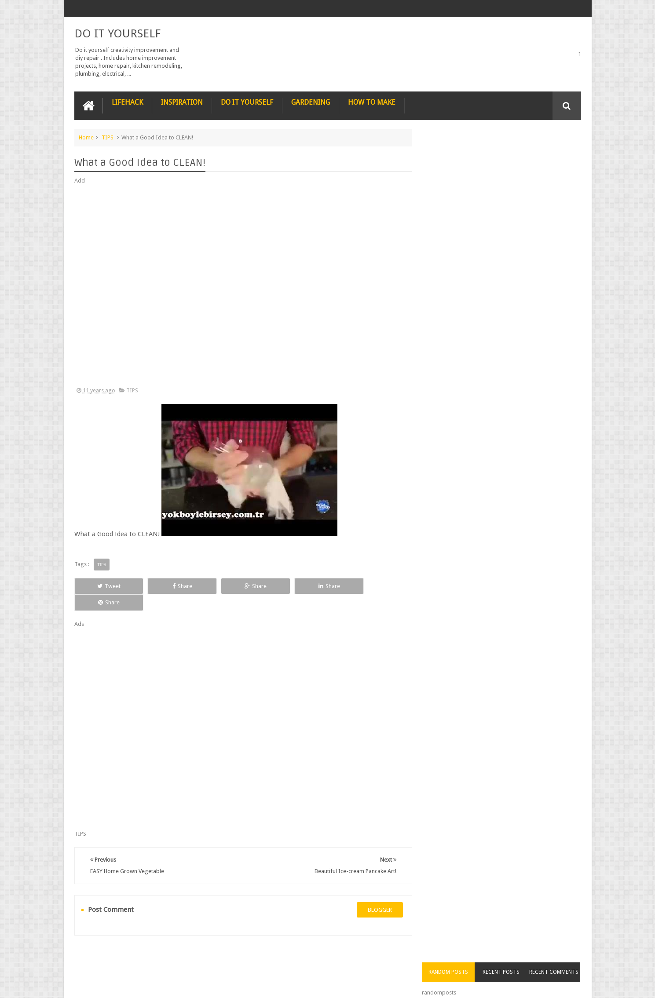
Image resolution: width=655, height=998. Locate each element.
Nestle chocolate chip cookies (513, 411)
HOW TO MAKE (371, 102)
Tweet (105, 585)
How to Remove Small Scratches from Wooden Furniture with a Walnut (517, 366)
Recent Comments (555, 153)
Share (173, 585)
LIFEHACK (127, 102)
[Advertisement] (241, 286)
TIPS (107, 137)
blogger (376, 893)
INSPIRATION (182, 102)
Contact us (559, 957)
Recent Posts (504, 153)
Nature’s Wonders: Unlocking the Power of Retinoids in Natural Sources (517, 266)
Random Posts (454, 153)
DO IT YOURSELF (117, 33)
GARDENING (310, 102)
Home (86, 137)
